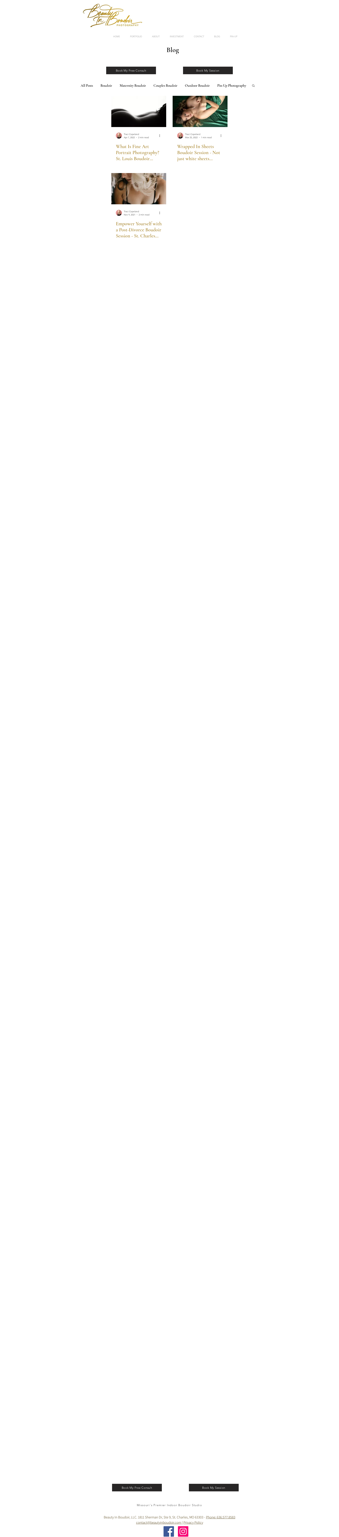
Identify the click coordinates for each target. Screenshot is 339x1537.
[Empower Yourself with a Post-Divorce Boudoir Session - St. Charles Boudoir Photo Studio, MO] (138, 188)
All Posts (87, 85)
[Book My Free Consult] (131, 70)
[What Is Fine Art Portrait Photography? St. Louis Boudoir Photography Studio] (138, 111)
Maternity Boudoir (133, 85)
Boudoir (106, 85)
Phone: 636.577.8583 (220, 1517)
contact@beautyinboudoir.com (159, 1522)
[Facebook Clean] (241, 1509)
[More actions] (161, 135)
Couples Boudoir (165, 85)
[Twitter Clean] (246, 1509)
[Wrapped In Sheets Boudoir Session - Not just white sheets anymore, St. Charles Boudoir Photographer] (200, 111)
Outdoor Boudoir (197, 85)
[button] (253, 86)
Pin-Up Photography (231, 85)
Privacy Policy (193, 1522)
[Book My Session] (208, 70)
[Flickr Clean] (251, 1509)
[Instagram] (183, 1531)
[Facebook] (169, 1531)
